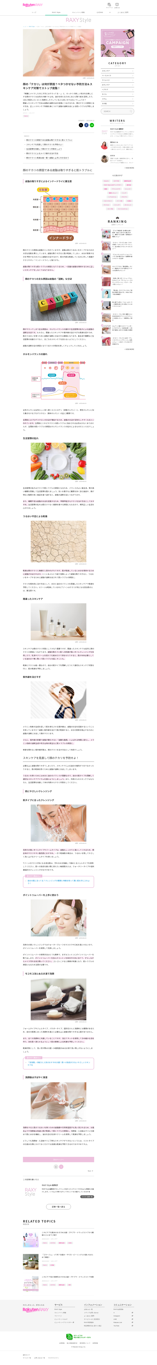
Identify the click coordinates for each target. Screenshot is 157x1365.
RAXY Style (56, 12)
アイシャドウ (116, 189)
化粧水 (70, 1243)
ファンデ (117, 205)
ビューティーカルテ (61, 1319)
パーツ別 (119, 201)
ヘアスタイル (112, 197)
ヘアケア (105, 89)
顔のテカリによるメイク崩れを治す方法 (42, 153)
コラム (104, 99)
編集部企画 (61, 1243)
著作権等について (85, 1343)
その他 (104, 103)
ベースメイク (106, 75)
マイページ (58, 1316)
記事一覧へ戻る (58, 1206)
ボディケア (106, 85)
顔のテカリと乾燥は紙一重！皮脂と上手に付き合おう (47, 157)
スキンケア (31, 113)
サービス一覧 (27, 1358)
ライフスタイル (122, 209)
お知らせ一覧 (88, 1309)
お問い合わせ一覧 (39, 1358)
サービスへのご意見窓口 (92, 1319)
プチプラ (124, 197)
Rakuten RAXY (33, 5)
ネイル (104, 94)
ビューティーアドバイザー (63, 1322)
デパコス (106, 205)
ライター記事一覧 (87, 1197)
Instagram (117, 1316)
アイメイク (106, 80)
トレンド (128, 189)
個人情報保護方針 (72, 1343)
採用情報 (95, 1343)
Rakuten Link (118, 1322)
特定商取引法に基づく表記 (92, 1326)
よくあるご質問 (123, 12)
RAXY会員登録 (118, 1309)
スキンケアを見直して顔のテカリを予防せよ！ (45, 144)
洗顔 (69, 1285)
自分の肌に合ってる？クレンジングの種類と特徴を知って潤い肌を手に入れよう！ (59, 882)
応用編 (52, 1265)
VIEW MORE (129, 168)
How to (26, 116)
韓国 (105, 189)
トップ (34, 12)
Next (90, 1171)
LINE (115, 1319)
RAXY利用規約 (89, 1322)
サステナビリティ (53, 1358)
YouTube (116, 1326)
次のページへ (58, 1159)
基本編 (129, 185)
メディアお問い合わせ (91, 1312)
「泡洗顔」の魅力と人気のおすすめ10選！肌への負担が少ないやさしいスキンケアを (59, 1063)
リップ (124, 193)
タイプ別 (110, 209)
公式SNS (100, 12)
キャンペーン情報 (78, 12)
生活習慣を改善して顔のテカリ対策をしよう (44, 149)
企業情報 (62, 1343)
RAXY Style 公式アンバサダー (113, 185)
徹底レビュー (113, 193)
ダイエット (128, 205)
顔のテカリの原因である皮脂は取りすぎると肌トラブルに (49, 140)
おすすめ (53, 1243)
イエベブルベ (108, 201)
